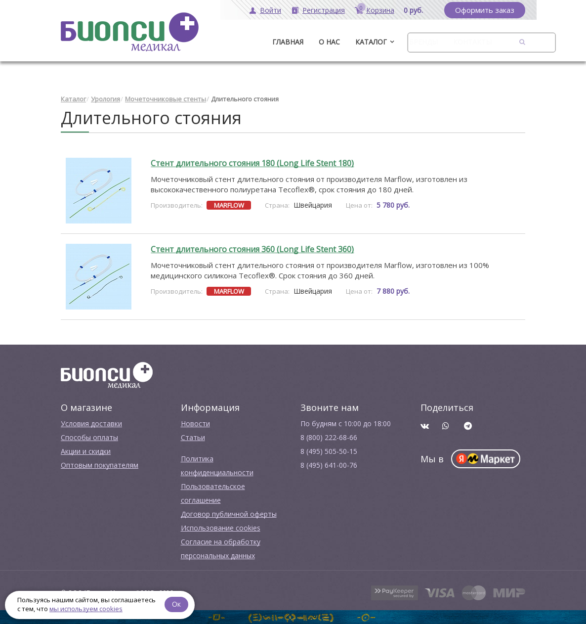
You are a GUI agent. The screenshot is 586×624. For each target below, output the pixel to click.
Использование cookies (220, 528)
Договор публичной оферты (229, 514)
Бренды (423, 41)
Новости (195, 423)
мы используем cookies (86, 608)
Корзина (380, 10)
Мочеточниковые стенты (165, 98)
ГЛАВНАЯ (287, 41)
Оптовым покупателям (99, 465)
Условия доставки (91, 423)
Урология (105, 98)
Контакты (472, 41)
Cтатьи (193, 437)
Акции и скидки (86, 451)
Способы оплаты (89, 437)
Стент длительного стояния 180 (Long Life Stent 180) (252, 163)
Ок (176, 604)
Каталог (371, 41)
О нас (329, 41)
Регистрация (323, 10)
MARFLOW (229, 205)
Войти (270, 10)
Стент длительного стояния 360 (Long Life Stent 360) (252, 249)
